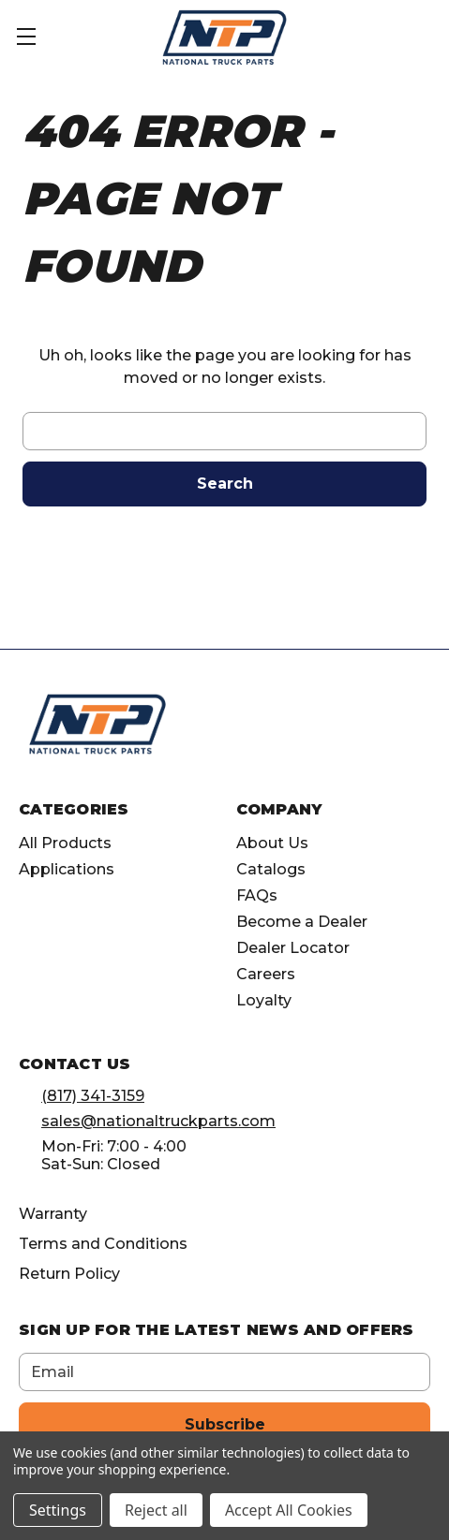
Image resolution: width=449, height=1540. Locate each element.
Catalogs (271, 869)
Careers (265, 974)
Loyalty (264, 1000)
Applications (66, 869)
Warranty (53, 1214)
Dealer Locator (293, 948)
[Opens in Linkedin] (338, 731)
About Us (272, 843)
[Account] (377, 35)
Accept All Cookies (288, 1510)
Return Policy (69, 1274)
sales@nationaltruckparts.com (158, 1121)
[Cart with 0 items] (425, 35)
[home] (97, 724)
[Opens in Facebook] (268, 731)
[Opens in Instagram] (303, 731)
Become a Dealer (301, 922)
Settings (57, 1510)
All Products (65, 843)
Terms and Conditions (103, 1244)
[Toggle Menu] (37, 37)
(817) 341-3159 (92, 1096)
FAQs (256, 895)
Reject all (156, 1510)
